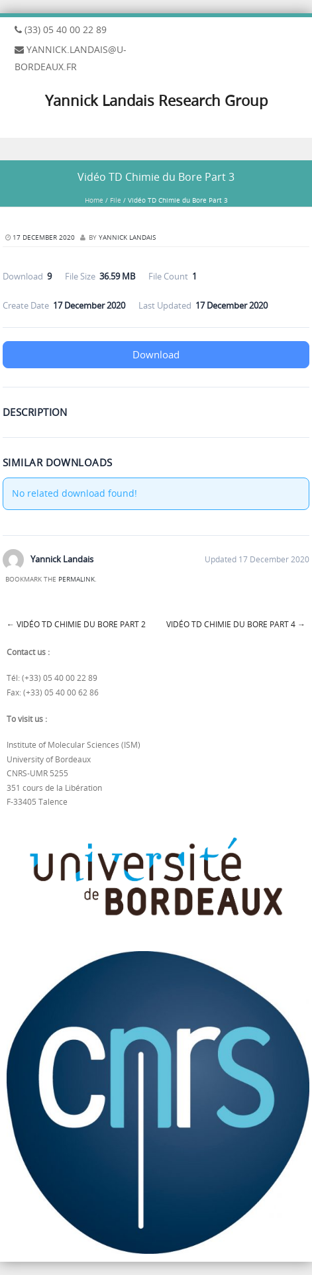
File (115, 200)
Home (94, 200)
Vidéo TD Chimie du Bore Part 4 (235, 624)
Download (156, 354)
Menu (156, 149)
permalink (76, 579)
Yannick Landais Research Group (156, 100)
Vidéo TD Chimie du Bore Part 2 (76, 624)
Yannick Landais (127, 237)
